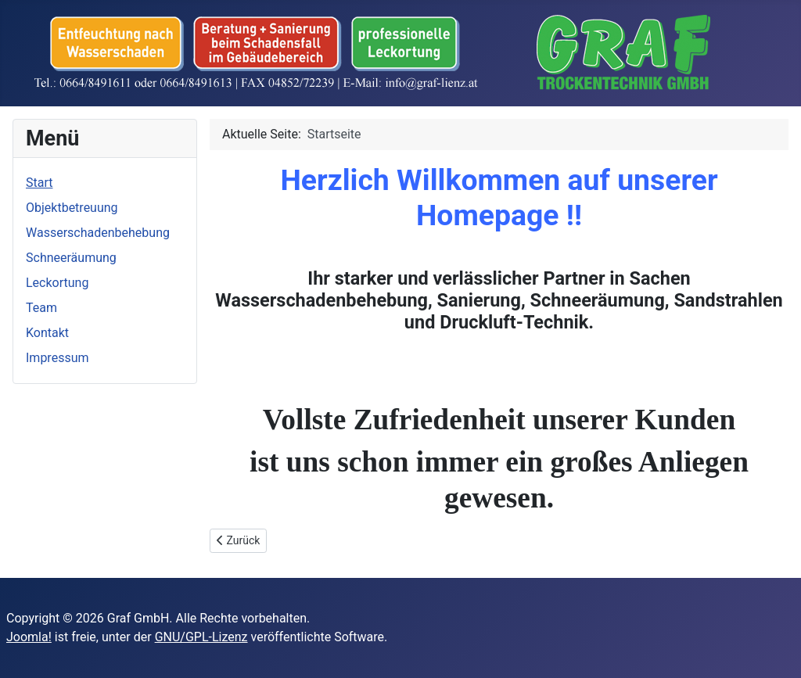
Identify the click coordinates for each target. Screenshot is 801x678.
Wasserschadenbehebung (98, 232)
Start (39, 182)
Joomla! (29, 637)
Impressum (57, 357)
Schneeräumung (71, 257)
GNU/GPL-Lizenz (201, 637)
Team (41, 307)
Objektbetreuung (72, 207)
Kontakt (47, 332)
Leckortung (57, 282)
